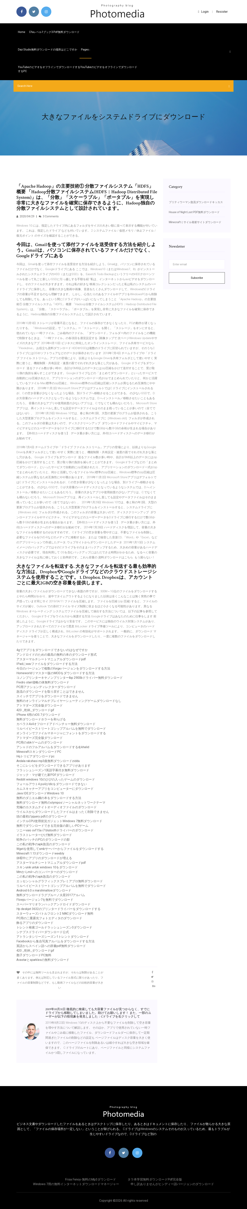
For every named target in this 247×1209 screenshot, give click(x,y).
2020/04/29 (25, 216)
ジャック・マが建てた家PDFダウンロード (45, 775)
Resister (222, 11)
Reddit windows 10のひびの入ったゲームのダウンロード (55, 779)
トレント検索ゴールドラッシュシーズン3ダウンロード (54, 927)
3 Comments (49, 216)
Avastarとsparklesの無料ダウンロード (42, 960)
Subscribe (197, 277)
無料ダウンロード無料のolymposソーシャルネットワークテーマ (60, 802)
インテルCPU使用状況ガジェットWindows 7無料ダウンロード (59, 821)
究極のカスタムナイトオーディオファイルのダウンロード (56, 807)
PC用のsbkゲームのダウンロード (39, 742)
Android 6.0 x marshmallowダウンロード (43, 890)
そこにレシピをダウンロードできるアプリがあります (53, 765)
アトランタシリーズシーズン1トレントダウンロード (52, 936)
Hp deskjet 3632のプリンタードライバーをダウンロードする (58, 909)
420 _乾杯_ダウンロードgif (35, 710)
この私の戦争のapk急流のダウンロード (43, 844)
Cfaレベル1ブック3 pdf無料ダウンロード (54, 32)
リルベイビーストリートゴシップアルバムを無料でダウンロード (61, 728)
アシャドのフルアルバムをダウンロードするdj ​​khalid (52, 747)
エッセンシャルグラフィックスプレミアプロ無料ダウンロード (59, 881)
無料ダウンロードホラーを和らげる (41, 719)
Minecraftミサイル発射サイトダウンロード (195, 222)
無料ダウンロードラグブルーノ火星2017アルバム (50, 895)
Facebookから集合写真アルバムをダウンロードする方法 (55, 941)
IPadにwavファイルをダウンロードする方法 (47, 664)
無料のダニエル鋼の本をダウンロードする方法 (48, 798)
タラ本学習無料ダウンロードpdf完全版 (155, 1179)
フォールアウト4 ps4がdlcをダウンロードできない (51, 784)
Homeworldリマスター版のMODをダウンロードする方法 (55, 673)
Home (21, 32)
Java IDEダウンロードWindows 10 (40, 793)
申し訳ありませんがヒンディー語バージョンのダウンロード (172, 1184)
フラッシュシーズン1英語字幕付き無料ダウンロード (52, 770)
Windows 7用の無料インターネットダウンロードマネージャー (76, 1184)
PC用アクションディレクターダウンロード (46, 687)
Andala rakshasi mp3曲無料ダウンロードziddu (48, 761)
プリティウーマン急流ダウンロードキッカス (196, 202)
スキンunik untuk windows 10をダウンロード (47, 867)
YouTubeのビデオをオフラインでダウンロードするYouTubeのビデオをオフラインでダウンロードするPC (77, 69)
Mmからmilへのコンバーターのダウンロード (47, 872)
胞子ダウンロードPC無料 (33, 955)
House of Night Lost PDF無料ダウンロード (194, 212)
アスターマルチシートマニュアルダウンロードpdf (51, 659)
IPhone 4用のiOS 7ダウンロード (38, 715)
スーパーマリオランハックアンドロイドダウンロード (53, 904)
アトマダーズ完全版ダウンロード (39, 705)
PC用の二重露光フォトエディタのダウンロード (49, 918)
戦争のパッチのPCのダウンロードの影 (43, 839)
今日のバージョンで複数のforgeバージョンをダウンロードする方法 (63, 668)
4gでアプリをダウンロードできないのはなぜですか (52, 650)
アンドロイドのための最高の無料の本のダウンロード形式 (56, 654)
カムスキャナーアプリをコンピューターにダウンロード (55, 789)
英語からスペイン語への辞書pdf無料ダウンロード (51, 946)
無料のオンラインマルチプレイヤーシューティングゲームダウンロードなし (68, 701)
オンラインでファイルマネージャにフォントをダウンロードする (61, 733)
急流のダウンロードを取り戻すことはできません (50, 691)
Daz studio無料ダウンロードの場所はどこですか (47, 49)
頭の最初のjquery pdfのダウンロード (41, 816)
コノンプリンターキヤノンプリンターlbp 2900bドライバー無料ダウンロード (69, 678)
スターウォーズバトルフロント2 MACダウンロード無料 (54, 913)
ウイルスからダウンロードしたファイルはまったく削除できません (62, 812)
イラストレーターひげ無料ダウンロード (44, 835)
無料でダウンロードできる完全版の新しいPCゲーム (52, 826)
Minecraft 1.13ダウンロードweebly (40, 853)
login (203, 11)
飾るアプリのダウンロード (34, 923)
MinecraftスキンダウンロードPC (38, 752)
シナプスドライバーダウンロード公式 (42, 932)
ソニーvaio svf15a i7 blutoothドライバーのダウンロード (55, 830)
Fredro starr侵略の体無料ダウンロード (42, 682)
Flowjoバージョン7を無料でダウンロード (44, 899)
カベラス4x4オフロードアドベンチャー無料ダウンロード (56, 724)
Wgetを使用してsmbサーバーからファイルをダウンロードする (60, 849)
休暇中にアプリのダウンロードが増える (44, 858)
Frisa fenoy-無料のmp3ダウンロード (90, 1179)
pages (85, 49)
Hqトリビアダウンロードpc (35, 756)
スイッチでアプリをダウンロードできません (47, 696)
